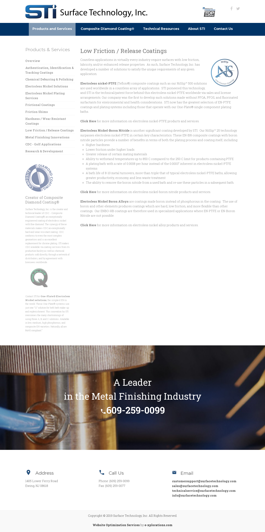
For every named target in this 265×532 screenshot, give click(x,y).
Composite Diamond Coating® (107, 29)
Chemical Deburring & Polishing (49, 79)
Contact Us (223, 29)
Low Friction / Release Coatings (49, 130)
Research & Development (44, 151)
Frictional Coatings (40, 105)
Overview (32, 61)
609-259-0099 (132, 410)
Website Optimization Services (116, 525)
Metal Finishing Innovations (47, 137)
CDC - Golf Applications (43, 144)
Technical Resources (161, 29)
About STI (196, 29)
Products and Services (52, 29)
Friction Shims (36, 112)
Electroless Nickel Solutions (46, 86)
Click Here (88, 121)
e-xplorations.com (158, 525)
